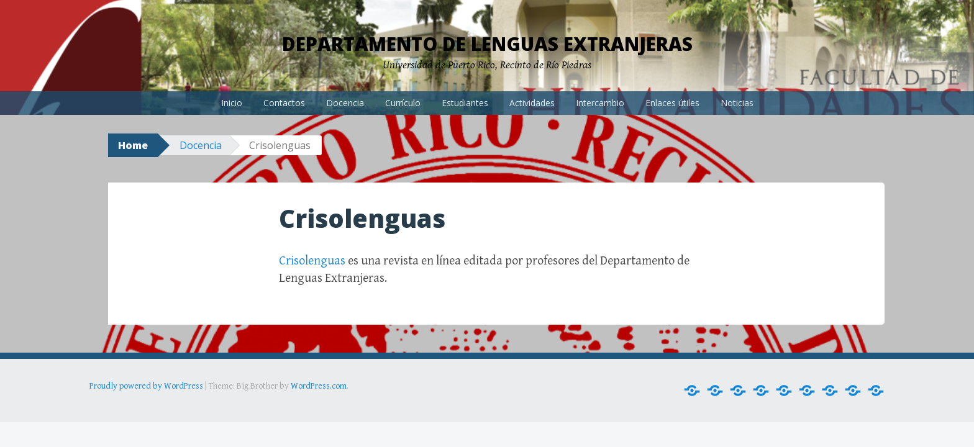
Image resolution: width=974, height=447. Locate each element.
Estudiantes (465, 103)
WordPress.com (319, 386)
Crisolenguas (312, 261)
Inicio (231, 103)
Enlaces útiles (672, 103)
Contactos (284, 103)
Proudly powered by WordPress (146, 386)
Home (133, 145)
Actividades (532, 103)
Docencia (345, 103)
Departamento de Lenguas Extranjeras (487, 43)
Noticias (737, 103)
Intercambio (600, 103)
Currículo (403, 103)
